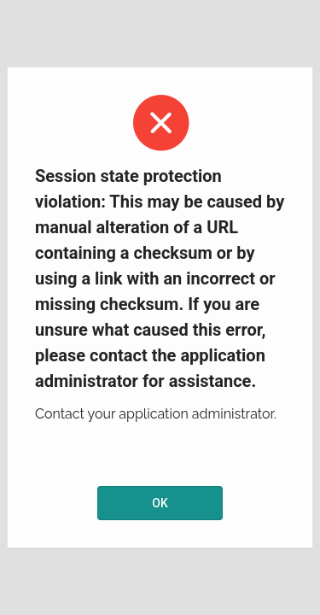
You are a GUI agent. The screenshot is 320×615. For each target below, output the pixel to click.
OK (160, 503)
